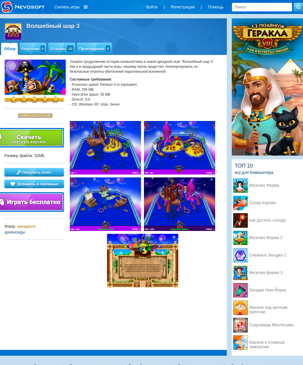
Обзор (10, 49)
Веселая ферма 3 (266, 272)
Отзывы (61, 49)
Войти (152, 7)
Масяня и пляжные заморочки (267, 343)
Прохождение (94, 49)
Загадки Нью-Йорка (267, 290)
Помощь (216, 7)
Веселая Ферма (264, 185)
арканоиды (14, 232)
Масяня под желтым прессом (268, 308)
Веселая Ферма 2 (265, 238)
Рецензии (33, 49)
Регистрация (183, 7)
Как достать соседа (267, 220)
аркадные (26, 226)
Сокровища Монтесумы (271, 325)
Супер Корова (262, 203)
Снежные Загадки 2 (267, 255)
